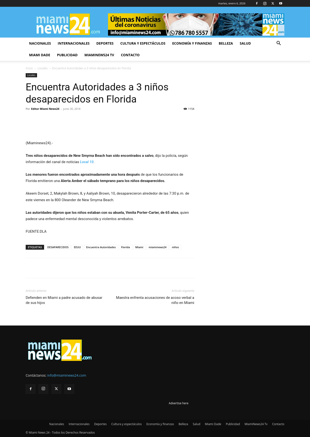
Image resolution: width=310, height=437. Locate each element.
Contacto (130, 55)
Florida (125, 247)
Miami (139, 247)
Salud (245, 43)
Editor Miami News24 (45, 109)
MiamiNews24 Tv (99, 55)
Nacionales (40, 43)
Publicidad (67, 55)
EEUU (77, 247)
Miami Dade (39, 55)
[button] (278, 43)
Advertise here (178, 403)
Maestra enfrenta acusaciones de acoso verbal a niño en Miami (155, 300)
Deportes (105, 43)
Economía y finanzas (192, 43)
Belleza (226, 43)
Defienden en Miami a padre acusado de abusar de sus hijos (64, 300)
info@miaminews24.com (66, 375)
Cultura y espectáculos (142, 43)
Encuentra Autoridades (101, 247)
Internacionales (73, 43)
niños (175, 247)
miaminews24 (158, 247)
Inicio (29, 68)
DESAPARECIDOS (58, 247)
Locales (42, 68)
